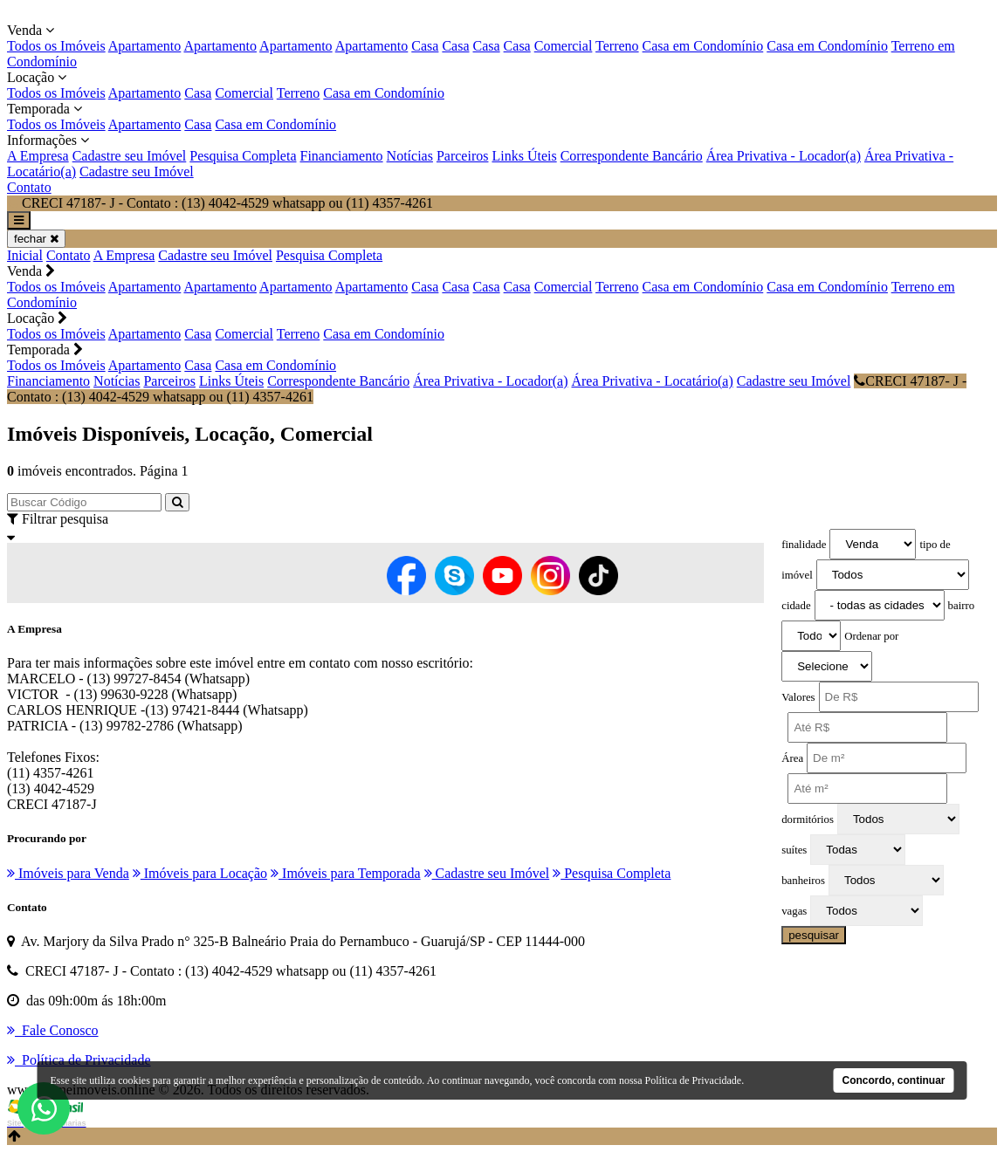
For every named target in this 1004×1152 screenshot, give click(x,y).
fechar (36, 238)
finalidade (803, 544)
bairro (961, 606)
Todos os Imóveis (56, 45)
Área (792, 758)
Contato (29, 187)
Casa (424, 45)
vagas (794, 911)
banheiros (803, 880)
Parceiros (463, 155)
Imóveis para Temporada (346, 873)
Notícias (410, 155)
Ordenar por (871, 636)
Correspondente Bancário (631, 155)
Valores (798, 697)
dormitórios (807, 819)
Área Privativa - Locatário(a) (651, 381)
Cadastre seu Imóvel (129, 155)
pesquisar (813, 935)
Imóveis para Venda (68, 873)
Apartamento (145, 45)
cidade (795, 606)
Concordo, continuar (894, 1080)
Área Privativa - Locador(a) (783, 155)
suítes (794, 850)
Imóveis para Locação (200, 873)
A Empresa (38, 155)
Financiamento (341, 155)
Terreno (617, 45)
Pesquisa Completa (242, 155)
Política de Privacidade (693, 1080)
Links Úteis (524, 155)
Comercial (563, 45)
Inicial (25, 255)
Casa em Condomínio (703, 45)
